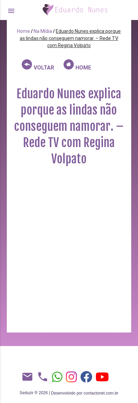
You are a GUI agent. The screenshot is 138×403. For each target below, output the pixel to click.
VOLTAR (38, 65)
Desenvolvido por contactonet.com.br (84, 393)
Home (23, 31)
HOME (77, 65)
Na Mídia (43, 31)
